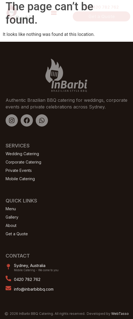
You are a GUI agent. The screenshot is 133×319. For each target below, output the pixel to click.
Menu (11, 208)
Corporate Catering (23, 162)
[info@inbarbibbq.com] (8, 288)
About (11, 225)
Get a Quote (17, 233)
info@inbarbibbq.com (34, 289)
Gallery (12, 217)
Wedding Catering (22, 153)
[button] (53, 12)
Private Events (19, 170)
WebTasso (120, 313)
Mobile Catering (20, 178)
